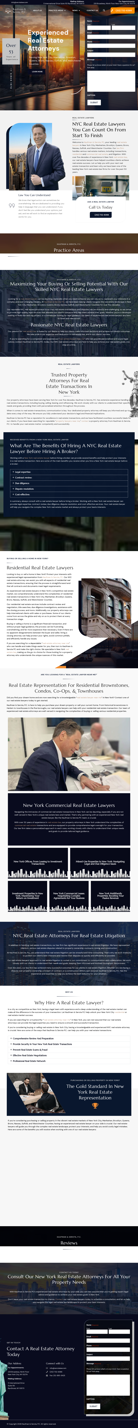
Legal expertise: (23, 472)
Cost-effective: (22, 494)
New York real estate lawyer (37, 458)
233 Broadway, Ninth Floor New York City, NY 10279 (114, 3)
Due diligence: (22, 483)
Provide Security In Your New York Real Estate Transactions (42, 1044)
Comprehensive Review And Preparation (33, 1038)
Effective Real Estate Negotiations (30, 1055)
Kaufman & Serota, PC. (53, 577)
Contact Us (92, 10)
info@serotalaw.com (19, 2)
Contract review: (23, 477)
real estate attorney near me (55, 643)
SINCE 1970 (11, 81)
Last (113, 25)
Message (94, 60)
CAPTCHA (91, 95)
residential (119, 1012)
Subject (90, 51)
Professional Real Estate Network (29, 1061)
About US (37, 10)
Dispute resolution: (24, 489)
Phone (93, 42)
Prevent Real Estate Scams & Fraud (30, 1049)
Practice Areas (57, 10)
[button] (104, 10)
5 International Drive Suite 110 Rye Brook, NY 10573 (63, 3)
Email (93, 33)
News (76, 10)
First (89, 25)
